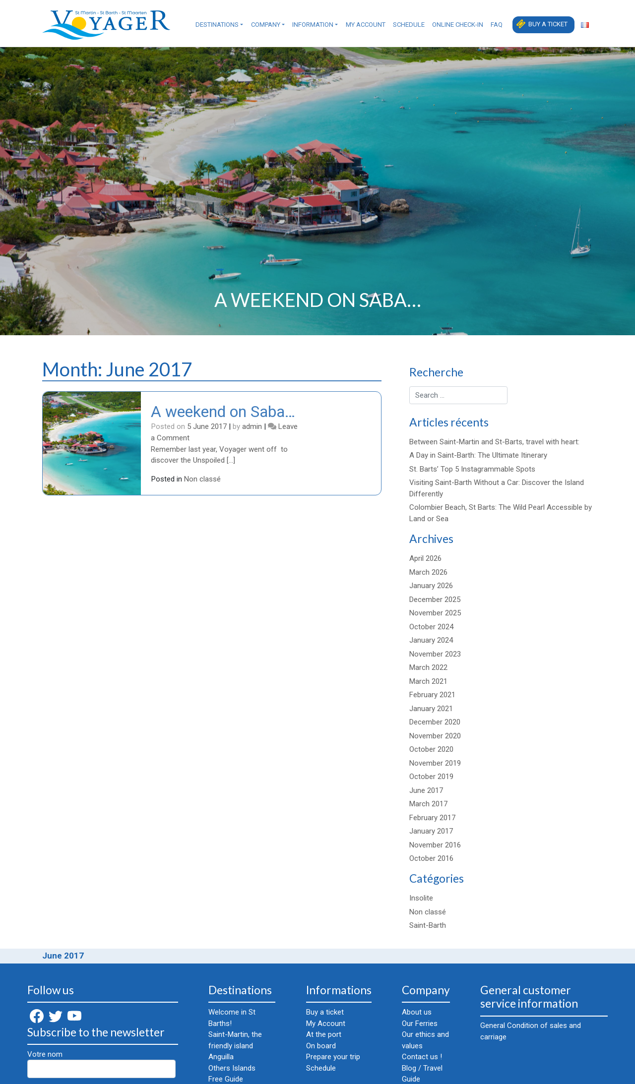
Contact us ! (422, 1056)
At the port (323, 1034)
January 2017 (431, 831)
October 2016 (431, 858)
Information (312, 24)
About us (417, 1012)
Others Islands (231, 1068)
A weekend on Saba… (223, 411)
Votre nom (101, 1064)
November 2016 (435, 845)
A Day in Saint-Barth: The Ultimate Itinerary (478, 455)
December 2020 (434, 722)
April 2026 (425, 558)
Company (265, 24)
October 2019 (431, 776)
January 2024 (431, 640)
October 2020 (431, 749)
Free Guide (225, 1079)
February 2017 (432, 817)
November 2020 (435, 735)
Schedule (409, 24)
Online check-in (457, 24)
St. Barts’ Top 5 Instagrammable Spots (472, 469)
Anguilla (221, 1056)
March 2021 (428, 681)
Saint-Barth (427, 925)
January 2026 (431, 585)
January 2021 (431, 708)
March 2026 (428, 572)
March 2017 (428, 803)
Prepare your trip (333, 1056)
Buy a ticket (548, 24)
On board (321, 1045)
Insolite (421, 898)
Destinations (217, 24)
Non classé (202, 479)
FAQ (497, 24)
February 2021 (432, 694)
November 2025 (435, 612)
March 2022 (428, 667)
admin (252, 426)
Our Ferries (420, 1023)
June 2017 (426, 790)
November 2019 (435, 763)
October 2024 (431, 626)
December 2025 (434, 599)
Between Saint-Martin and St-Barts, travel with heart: (494, 441)
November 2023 (435, 654)
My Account (365, 24)
